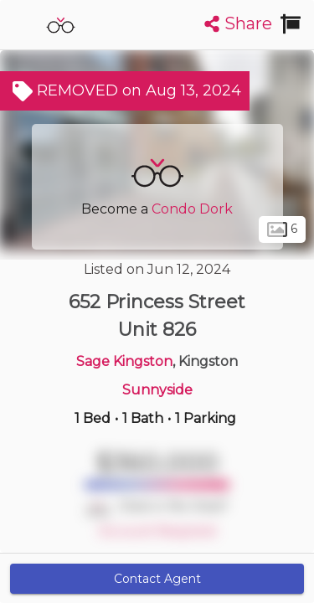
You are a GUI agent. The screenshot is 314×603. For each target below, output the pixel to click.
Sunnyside (157, 390)
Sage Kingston (124, 361)
